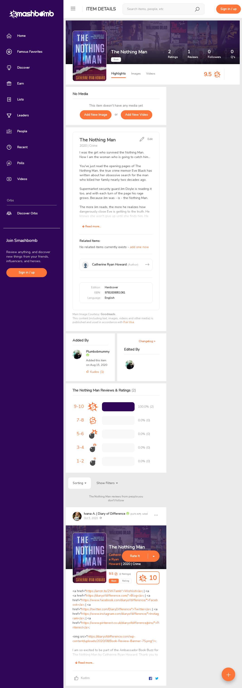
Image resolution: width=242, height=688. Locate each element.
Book (113, 581)
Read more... (91, 226)
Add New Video (136, 115)
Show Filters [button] (107, 483)
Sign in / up (27, 272)
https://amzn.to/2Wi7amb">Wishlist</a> (114, 591)
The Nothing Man (127, 547)
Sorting (79, 483)
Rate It (135, 556)
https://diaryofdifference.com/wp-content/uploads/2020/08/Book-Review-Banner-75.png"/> (114, 638)
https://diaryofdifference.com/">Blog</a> (114, 595)
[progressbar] (118, 406)
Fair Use (128, 322)
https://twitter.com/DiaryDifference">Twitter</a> (116, 609)
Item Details (101, 9)
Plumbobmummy (97, 351)
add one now (139, 247)
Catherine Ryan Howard (115, 559)
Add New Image (95, 115)
